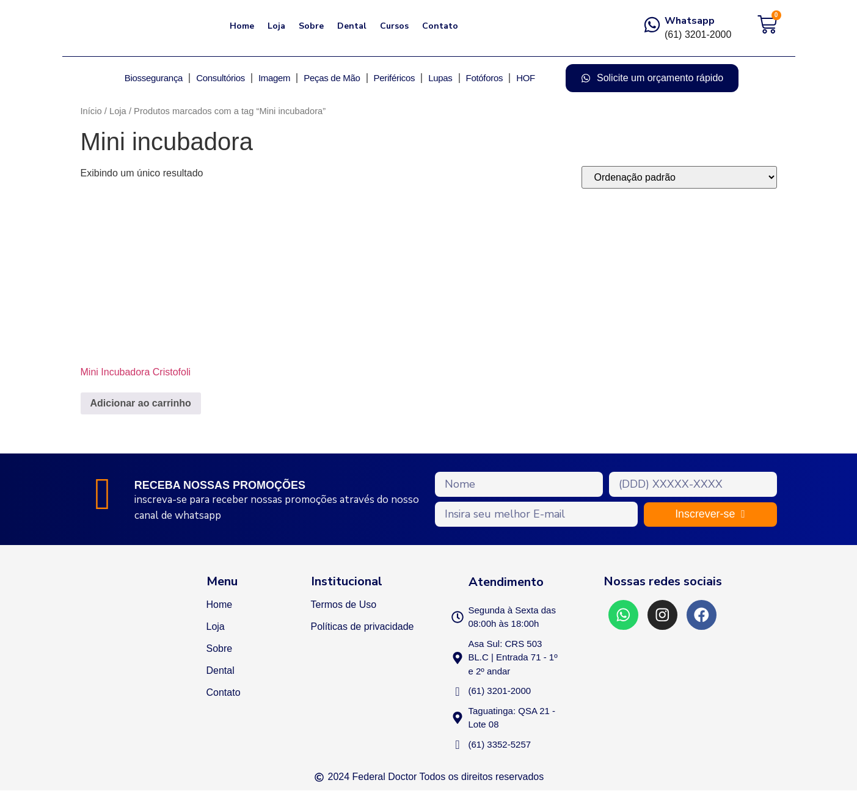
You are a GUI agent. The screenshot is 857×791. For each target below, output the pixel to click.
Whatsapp (690, 20)
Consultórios (220, 78)
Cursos (394, 26)
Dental (352, 26)
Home (242, 26)
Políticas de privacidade (362, 626)
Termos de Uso (344, 604)
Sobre (311, 26)
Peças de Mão (332, 78)
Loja (276, 26)
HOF (525, 78)
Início (91, 111)
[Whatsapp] (652, 25)
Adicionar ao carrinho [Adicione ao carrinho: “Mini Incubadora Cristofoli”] (140, 403)
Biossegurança (154, 78)
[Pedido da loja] (679, 177)
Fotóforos (484, 78)
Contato (440, 26)
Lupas (440, 78)
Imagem (274, 78)
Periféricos (394, 78)
